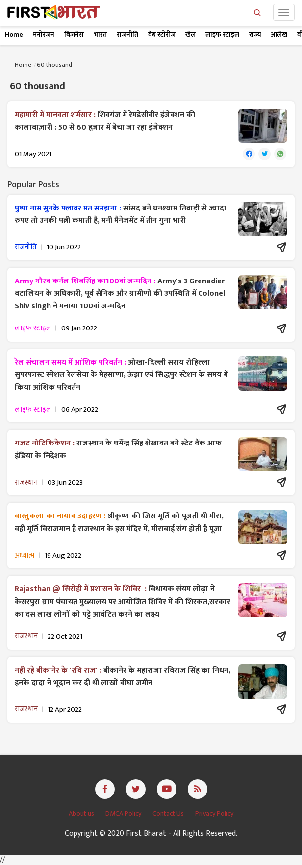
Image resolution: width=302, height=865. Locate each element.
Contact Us (168, 813)
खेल (190, 34)
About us (82, 813)
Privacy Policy (214, 813)
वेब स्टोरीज (162, 34)
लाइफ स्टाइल (222, 34)
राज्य (255, 34)
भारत (100, 34)
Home (14, 34)
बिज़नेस (74, 34)
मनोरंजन (43, 34)
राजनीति (127, 34)
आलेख (279, 34)
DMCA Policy (124, 813)
